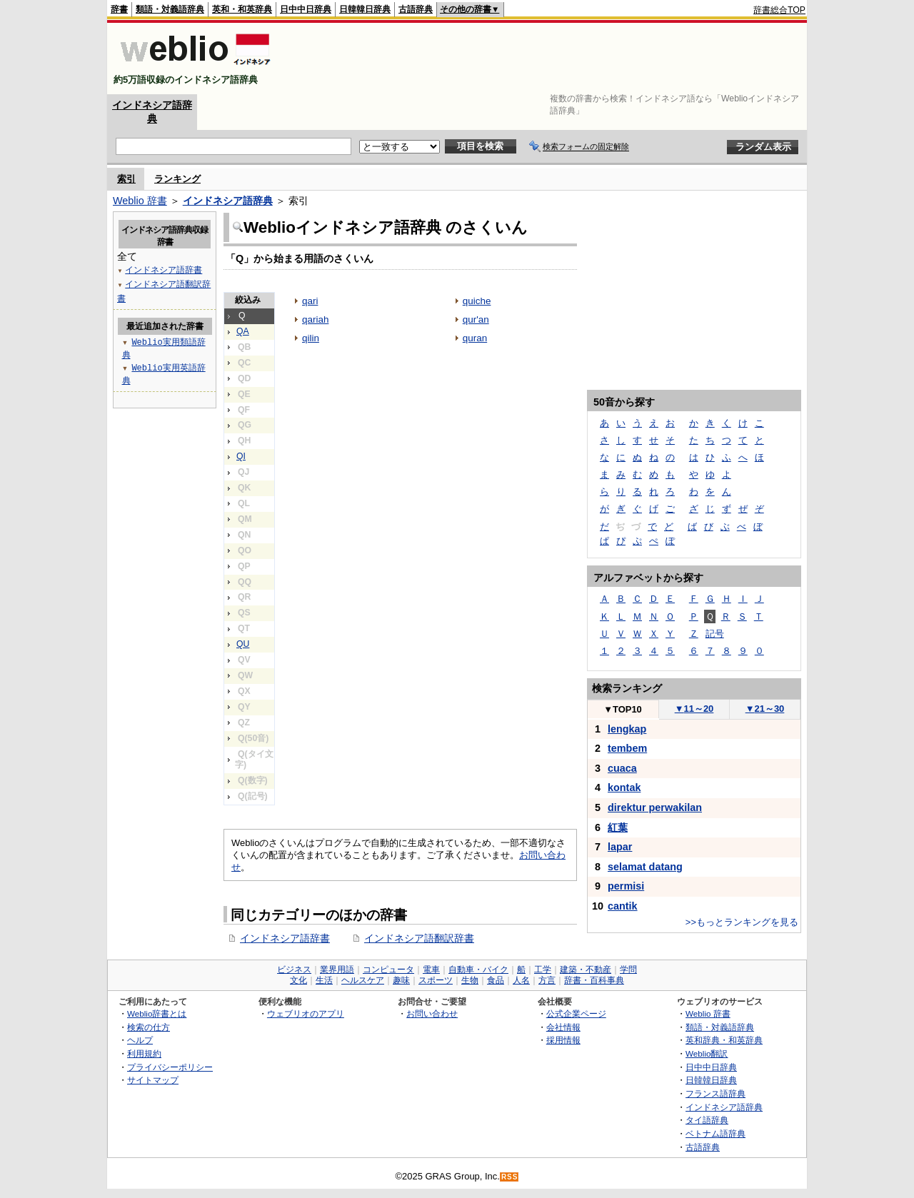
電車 (431, 969)
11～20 (694, 708)
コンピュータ (388, 969)
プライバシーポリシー (170, 1067)
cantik (623, 906)
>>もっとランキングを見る (742, 922)
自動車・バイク (478, 969)
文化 (298, 980)
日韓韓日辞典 (365, 9)
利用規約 (144, 1053)
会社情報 (563, 1027)
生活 (324, 980)
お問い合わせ (432, 1013)
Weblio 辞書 (140, 200)
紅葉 (618, 827)
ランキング (177, 178)
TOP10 (622, 709)
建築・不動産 (585, 969)
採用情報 (563, 1040)
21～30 (765, 708)
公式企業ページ (576, 1013)
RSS (509, 1177)
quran (475, 338)
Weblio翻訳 (707, 1053)
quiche (477, 301)
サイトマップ (153, 1079)
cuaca (622, 768)
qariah (315, 319)
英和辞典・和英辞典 (724, 1040)
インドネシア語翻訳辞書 (419, 938)
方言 (547, 980)
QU (242, 644)
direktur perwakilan (655, 807)
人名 (521, 980)
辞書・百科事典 (594, 980)
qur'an (476, 319)
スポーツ (435, 980)
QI (241, 456)
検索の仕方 (148, 1027)
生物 (469, 980)
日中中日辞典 (305, 9)
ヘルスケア (362, 980)
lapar (620, 846)
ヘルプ (140, 1040)
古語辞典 (415, 9)
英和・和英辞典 (242, 9)
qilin (310, 338)
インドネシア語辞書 (285, 938)
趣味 (401, 980)
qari (310, 301)
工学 (542, 969)
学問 (628, 969)
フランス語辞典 (715, 1093)
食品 (495, 980)
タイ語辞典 (707, 1119)
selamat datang (645, 866)
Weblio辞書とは (156, 1013)
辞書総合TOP (779, 10)
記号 (714, 633)
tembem (627, 748)
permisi (626, 886)
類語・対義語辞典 (170, 9)
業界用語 (337, 969)
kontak (624, 787)
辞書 (119, 9)
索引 (126, 178)
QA (242, 331)
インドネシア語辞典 (228, 200)
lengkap (627, 729)
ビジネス (294, 969)
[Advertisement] (545, 58)
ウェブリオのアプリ (305, 1013)
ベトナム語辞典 (715, 1133)
